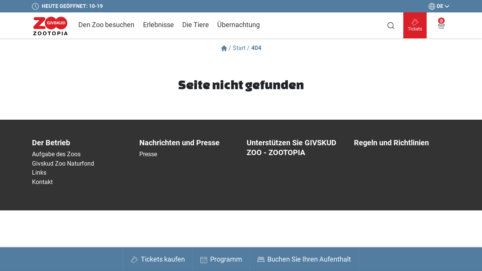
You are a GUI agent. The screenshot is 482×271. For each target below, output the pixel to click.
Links (39, 172)
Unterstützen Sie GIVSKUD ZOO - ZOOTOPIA (291, 147)
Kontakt (42, 182)
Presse (148, 154)
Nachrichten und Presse (179, 142)
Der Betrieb (51, 142)
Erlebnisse (158, 25)
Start (239, 48)
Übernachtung (238, 25)
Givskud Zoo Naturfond (63, 163)
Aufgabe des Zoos (56, 154)
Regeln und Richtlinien (391, 142)
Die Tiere (195, 25)
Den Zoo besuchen (106, 25)
